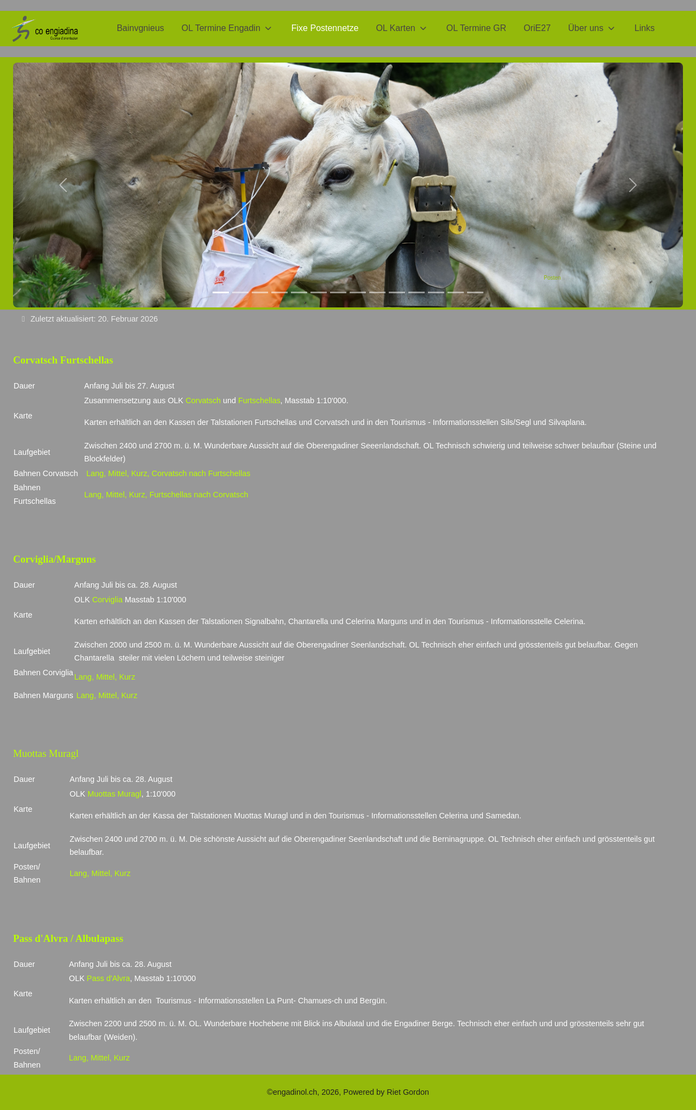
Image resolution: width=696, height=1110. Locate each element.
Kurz (139, 473)
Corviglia (107, 599)
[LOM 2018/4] (279, 292)
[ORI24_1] (456, 292)
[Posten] (221, 292)
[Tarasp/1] (299, 292)
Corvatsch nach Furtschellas (201, 473)
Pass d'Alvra (108, 978)
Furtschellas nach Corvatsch (197, 494)
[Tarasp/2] (318, 292)
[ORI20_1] (475, 292)
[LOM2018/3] (260, 292)
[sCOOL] (358, 292)
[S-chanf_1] (416, 292)
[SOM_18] (377, 292)
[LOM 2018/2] (240, 292)
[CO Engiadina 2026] (44, 28)
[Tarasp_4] (338, 292)
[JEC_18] (397, 292)
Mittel (117, 473)
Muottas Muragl (114, 794)
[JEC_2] (436, 292)
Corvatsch (203, 400)
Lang (95, 473)
